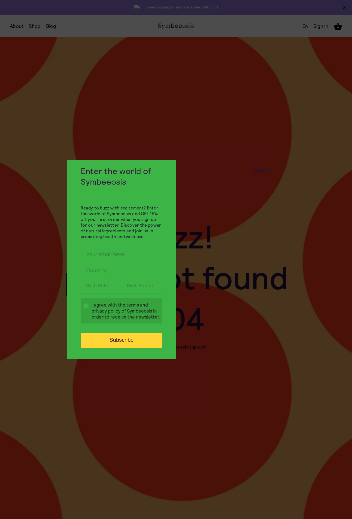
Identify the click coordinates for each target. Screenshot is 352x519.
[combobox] (121, 270)
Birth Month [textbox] (140, 285)
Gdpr (83, 311)
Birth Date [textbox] (97, 285)
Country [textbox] (96, 270)
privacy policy (106, 311)
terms (132, 305)
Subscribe (122, 340)
